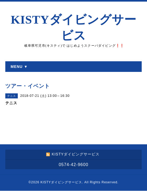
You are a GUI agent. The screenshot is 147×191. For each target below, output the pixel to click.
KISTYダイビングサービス (61, 182)
